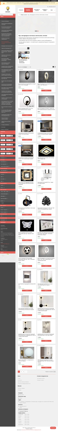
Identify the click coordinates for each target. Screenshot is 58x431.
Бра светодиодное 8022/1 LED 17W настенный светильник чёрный (25, 109)
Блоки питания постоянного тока (6, 107)
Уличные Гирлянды (5, 21)
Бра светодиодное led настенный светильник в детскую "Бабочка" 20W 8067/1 (26, 233)
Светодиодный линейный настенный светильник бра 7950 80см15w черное (26, 309)
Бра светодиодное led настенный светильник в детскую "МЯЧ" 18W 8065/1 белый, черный (26, 259)
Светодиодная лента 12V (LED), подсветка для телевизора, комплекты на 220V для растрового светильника (7, 103)
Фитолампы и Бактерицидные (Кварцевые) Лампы (7, 88)
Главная (21, 10)
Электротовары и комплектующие (4, 118)
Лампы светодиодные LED (6, 48)
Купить (27, 90)
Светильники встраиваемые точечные (6, 24)
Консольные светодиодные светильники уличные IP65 (6, 85)
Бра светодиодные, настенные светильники (23, 61)
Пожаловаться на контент (25, 429)
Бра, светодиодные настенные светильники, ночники (6, 42)
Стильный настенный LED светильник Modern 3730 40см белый (26, 134)
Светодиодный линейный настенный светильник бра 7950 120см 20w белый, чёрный (46, 361)
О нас (19, 378)
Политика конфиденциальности (24, 383)
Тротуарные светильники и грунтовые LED (6, 78)
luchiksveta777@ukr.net (5, 243)
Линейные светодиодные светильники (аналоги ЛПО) (6, 92)
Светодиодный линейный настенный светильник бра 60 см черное (45, 284)
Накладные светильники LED (6, 45)
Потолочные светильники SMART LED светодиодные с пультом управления (6, 34)
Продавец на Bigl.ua (29, 428)
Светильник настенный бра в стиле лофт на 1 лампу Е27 (26, 208)
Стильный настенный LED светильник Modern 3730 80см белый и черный (45, 134)
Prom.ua (34, 427)
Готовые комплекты (5, 124)
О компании (3, 127)
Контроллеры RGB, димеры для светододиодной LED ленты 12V (6, 111)
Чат (53, 427)
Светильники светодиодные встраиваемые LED (6, 31)
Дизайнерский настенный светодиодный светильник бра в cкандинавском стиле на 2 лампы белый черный (46, 309)
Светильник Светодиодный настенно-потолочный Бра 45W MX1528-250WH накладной (26, 183)
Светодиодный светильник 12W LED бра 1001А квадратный (46, 158)
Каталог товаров (4, 18)
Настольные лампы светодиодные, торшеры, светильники (6, 59)
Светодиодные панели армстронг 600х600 (5, 63)
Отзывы (19, 390)
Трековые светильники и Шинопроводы (6, 55)
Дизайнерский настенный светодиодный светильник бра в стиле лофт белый (46, 335)
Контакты (20, 380)
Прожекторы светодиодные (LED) (6, 81)
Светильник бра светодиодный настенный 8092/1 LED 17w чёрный (27, 84)
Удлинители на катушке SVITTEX (6, 122)
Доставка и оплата (37, 10)
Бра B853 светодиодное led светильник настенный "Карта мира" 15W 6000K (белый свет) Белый (46, 233)
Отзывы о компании (4, 129)
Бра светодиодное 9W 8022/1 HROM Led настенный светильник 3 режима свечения (46, 109)
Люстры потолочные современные (5, 39)
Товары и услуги (24, 14)
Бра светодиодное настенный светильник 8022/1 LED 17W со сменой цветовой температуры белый (46, 259)
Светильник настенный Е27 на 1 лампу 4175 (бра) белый (45, 183)
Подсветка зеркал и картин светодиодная (6, 98)
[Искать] (14, 15)
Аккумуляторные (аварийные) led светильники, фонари (7, 67)
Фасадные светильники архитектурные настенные (6, 75)
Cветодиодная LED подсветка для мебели (7, 95)
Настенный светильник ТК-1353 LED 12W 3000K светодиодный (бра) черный (46, 208)
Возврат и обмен (45, 10)
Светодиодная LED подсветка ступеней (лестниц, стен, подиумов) (7, 70)
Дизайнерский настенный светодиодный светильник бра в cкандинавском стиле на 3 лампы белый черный (27, 335)
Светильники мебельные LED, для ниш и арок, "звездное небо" (7, 51)
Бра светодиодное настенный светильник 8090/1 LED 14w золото (46, 84)
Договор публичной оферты (23, 381)
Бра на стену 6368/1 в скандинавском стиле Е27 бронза (25, 360)
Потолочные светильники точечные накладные (6, 27)
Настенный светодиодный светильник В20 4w (27, 284)
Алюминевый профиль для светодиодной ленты (6, 115)
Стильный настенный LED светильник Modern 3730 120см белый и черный (26, 158)
